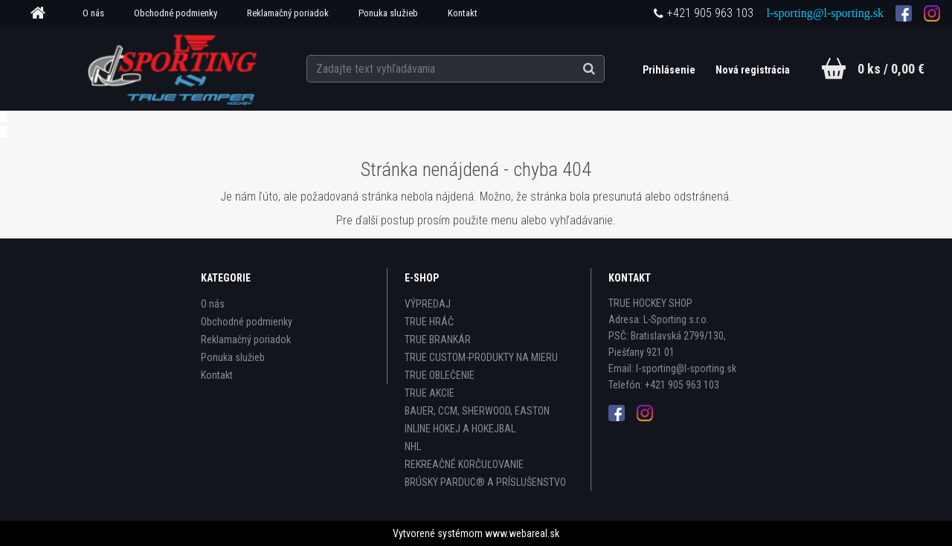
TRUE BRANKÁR (438, 339)
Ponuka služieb (388, 13)
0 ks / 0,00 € (891, 69)
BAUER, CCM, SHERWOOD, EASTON (477, 411)
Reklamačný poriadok (288, 13)
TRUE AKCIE (429, 393)
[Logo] (173, 67)
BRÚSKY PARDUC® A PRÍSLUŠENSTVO (485, 482)
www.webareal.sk (522, 533)
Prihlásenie (669, 70)
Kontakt (462, 13)
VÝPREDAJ (428, 304)
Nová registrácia (752, 70)
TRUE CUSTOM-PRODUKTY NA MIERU (481, 357)
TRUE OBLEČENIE (440, 375)
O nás (93, 13)
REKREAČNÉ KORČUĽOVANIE (464, 464)
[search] (605, 68)
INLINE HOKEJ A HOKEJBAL (460, 429)
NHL (413, 446)
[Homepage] (43, 13)
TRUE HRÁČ (429, 322)
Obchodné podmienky (175, 13)
